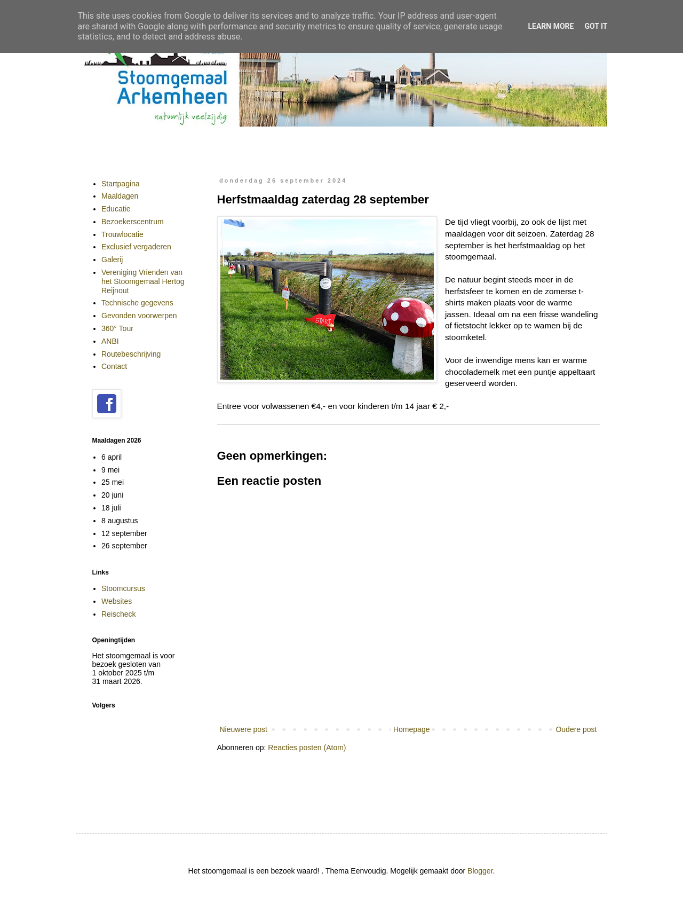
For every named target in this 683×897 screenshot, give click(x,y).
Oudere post (576, 729)
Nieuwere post (244, 729)
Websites (116, 601)
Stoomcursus (123, 588)
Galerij (112, 259)
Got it (595, 26)
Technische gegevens (137, 302)
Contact (114, 366)
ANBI (110, 341)
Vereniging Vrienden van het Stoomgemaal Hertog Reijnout (143, 281)
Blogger (480, 871)
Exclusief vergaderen (136, 246)
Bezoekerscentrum (132, 221)
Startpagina (120, 183)
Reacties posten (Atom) (307, 747)
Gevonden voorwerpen (139, 315)
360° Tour (117, 328)
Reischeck (118, 614)
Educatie (115, 208)
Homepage (411, 729)
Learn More (551, 26)
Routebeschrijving (131, 354)
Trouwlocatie (122, 234)
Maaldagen (119, 196)
